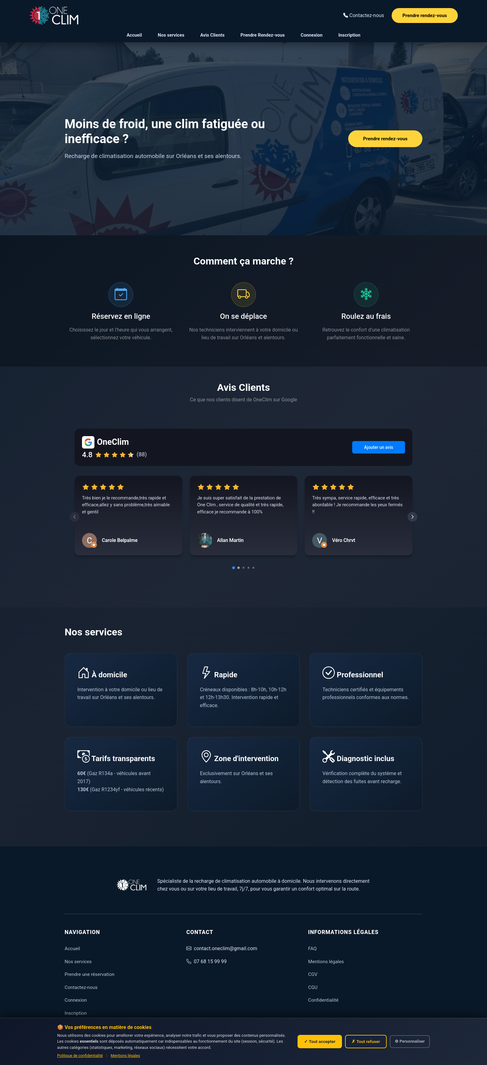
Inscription (350, 35)
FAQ (312, 948)
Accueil (134, 35)
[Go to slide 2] (238, 567)
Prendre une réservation (89, 974)
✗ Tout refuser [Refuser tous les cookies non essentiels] (366, 1041)
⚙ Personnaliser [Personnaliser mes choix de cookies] (410, 1041)
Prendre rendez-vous (425, 15)
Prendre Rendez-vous (262, 35)
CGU (312, 987)
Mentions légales (125, 1055)
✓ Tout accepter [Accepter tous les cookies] (319, 1041)
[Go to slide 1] (233, 567)
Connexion (311, 35)
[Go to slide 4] (248, 568)
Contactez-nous (81, 987)
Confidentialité (323, 1000)
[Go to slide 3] (243, 568)
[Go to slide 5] (253, 568)
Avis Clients (212, 35)
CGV (312, 974)
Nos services (171, 35)
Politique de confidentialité (80, 1055)
